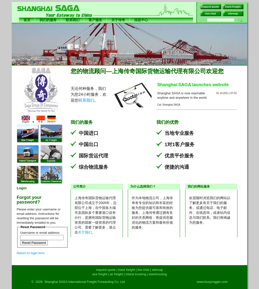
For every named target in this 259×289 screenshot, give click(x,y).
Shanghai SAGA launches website (193, 84)
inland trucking (136, 274)
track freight (126, 270)
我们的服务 (48, 20)
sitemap (157, 270)
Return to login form (31, 253)
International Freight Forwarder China (132, 25)
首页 (27, 20)
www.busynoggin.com (212, 282)
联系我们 (72, 20)
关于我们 (85, 232)
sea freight (99, 274)
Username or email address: (40, 232)
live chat (143, 270)
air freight (116, 274)
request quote (106, 270)
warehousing (158, 274)
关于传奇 (118, 20)
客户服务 (95, 20)
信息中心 (141, 20)
